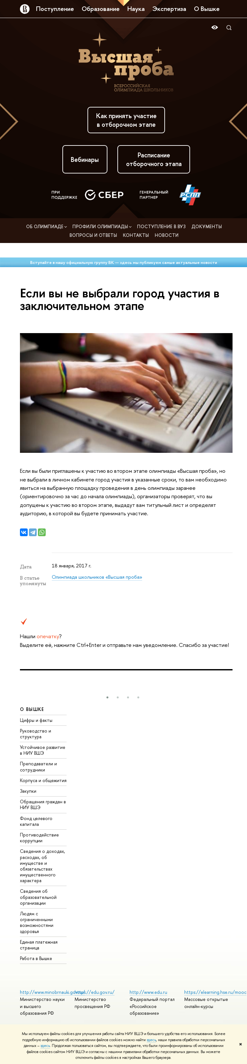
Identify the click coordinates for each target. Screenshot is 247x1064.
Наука (136, 9)
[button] (107, 697)
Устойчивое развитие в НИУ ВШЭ (42, 750)
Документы (206, 226)
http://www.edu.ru (148, 992)
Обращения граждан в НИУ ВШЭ (43, 804)
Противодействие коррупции (39, 838)
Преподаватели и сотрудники (38, 766)
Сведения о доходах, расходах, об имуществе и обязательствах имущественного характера (42, 865)
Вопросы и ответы (93, 235)
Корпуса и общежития (43, 780)
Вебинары (85, 159)
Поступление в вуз (162, 226)
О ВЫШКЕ (32, 709)
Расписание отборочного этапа (154, 159)
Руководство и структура (35, 734)
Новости (166, 235)
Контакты (136, 235)
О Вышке (207, 9)
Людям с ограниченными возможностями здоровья (36, 922)
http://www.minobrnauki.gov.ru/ (52, 992)
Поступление (55, 9)
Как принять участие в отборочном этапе (126, 120)
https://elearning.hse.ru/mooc (215, 992)
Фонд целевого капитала (36, 821)
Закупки (28, 791)
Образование (101, 9)
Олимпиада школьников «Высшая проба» (97, 577)
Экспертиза (169, 9)
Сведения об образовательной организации (38, 897)
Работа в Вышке (36, 958)
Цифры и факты (36, 720)
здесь (151, 1039)
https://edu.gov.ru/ (94, 992)
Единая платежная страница (39, 945)
